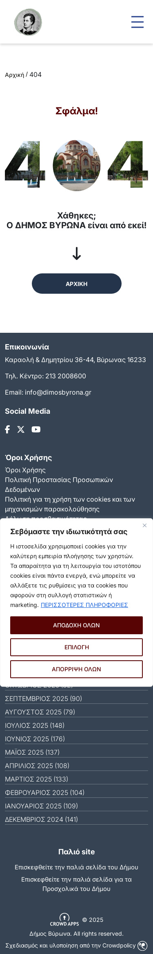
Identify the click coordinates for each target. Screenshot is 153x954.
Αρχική (14, 74)
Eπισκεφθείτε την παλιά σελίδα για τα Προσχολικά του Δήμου (76, 884)
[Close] (144, 525)
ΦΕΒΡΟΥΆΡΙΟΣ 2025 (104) (44, 792)
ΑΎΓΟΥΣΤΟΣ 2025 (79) (40, 712)
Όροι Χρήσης (25, 470)
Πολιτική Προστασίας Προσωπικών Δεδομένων (59, 484)
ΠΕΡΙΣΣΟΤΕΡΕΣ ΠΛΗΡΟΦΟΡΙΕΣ (84, 604)
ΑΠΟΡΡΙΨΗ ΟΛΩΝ (76, 669)
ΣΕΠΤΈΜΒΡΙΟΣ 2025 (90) (43, 698)
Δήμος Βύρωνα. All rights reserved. (76, 933)
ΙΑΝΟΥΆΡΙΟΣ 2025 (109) (41, 806)
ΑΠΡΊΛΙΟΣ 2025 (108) (37, 766)
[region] (76, 602)
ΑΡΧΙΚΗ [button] (76, 283)
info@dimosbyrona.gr (58, 392)
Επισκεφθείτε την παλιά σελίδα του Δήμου (76, 867)
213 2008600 (65, 376)
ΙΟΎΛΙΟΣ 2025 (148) (34, 725)
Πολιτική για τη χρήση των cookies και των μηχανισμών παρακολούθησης (70, 504)
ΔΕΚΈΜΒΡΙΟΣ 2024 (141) (41, 819)
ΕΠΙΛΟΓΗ (76, 647)
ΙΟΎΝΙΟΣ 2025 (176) (35, 739)
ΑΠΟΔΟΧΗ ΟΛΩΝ (76, 625)
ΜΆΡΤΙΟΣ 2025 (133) (36, 779)
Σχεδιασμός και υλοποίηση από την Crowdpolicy (76, 945)
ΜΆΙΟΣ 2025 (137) (32, 752)
